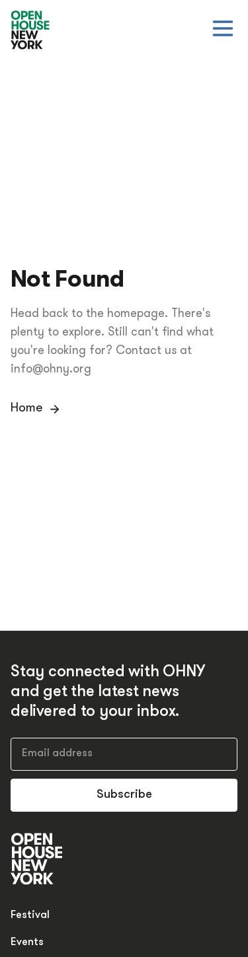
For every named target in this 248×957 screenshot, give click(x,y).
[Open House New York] (30, 31)
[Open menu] (222, 28)
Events (27, 942)
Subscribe (124, 795)
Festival (30, 915)
